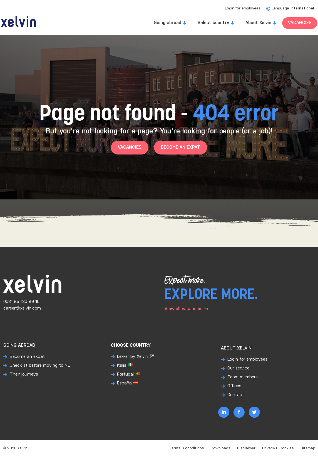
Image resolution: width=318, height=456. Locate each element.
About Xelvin (258, 23)
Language (291, 8)
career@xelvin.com (22, 308)
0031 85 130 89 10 (21, 302)
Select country (213, 23)
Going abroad (167, 23)
